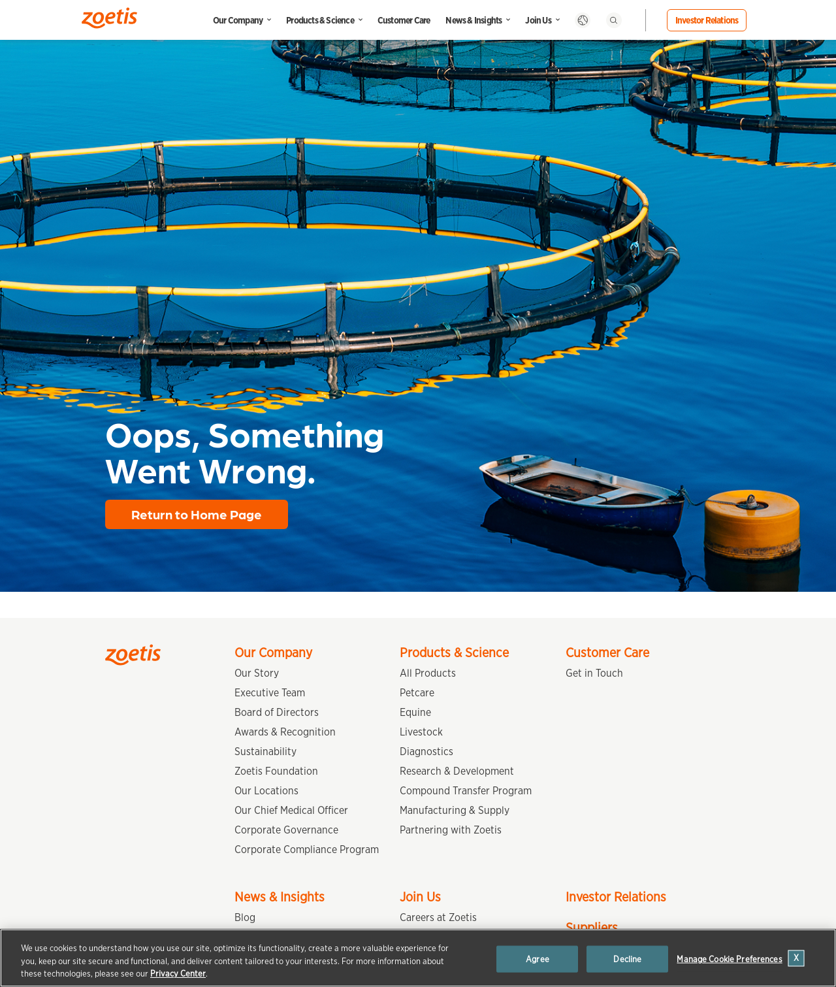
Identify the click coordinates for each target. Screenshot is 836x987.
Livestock (421, 732)
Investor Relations (707, 20)
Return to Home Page (196, 514)
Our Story (256, 673)
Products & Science (320, 20)
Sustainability (265, 751)
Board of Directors (276, 712)
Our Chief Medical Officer (291, 810)
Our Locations (266, 791)
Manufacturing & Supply (454, 810)
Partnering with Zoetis (451, 830)
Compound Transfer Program (466, 791)
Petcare (417, 693)
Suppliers (592, 927)
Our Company (238, 20)
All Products (428, 673)
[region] (418, 958)
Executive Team (269, 693)
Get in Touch (594, 673)
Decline (627, 958)
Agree (537, 958)
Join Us (538, 20)
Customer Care (404, 20)
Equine (415, 712)
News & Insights (473, 20)
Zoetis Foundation (276, 771)
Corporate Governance (286, 830)
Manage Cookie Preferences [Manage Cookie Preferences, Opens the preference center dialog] (729, 958)
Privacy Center (178, 974)
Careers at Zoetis (438, 917)
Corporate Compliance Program (306, 849)
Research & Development (457, 771)
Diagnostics (426, 751)
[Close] (796, 958)
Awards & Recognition (285, 732)
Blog (244, 917)
